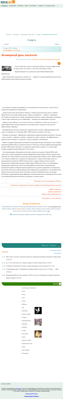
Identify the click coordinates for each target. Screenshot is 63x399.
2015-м (53, 209)
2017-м (44, 209)
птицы (23, 330)
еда (22, 307)
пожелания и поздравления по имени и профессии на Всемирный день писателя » (36, 185)
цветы (23, 337)
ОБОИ (26, 5)
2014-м (58, 209)
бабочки (24, 304)
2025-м (4, 209)
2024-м (9, 209)
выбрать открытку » (55, 189)
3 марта (38, 34)
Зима (23, 291)
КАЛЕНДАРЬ (4, 5)
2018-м (39, 209)
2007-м (45, 211)
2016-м (48, 209)
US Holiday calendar (50, 5)
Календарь (16, 34)
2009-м (35, 211)
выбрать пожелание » (55, 192)
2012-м (20, 211)
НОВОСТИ (41, 5)
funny (23, 346)
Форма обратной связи (31, 393)
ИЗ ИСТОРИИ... (33, 5)
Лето (23, 297)
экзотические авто (26, 343)
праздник (24, 324)
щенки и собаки (26, 340)
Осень (23, 301)
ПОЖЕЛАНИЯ (12, 5)
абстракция (24, 353)
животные (24, 310)
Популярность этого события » (52, 198)
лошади (23, 317)
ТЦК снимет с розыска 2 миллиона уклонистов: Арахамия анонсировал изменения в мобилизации (33, 256)
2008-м (40, 211)
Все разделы (57, 253)
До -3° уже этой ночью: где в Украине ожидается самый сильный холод (26, 262)
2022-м (19, 209)
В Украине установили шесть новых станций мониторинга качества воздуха (27, 266)
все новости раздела (55, 250)
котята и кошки (26, 314)
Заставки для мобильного (28, 288)
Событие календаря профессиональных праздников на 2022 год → (31, 214)
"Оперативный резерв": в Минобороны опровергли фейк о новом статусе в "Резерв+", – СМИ (32, 269)
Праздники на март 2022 (27, 34)
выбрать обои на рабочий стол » (52, 194)
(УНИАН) (9, 259)
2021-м (24, 209)
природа (24, 327)
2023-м (14, 209)
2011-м (25, 211)
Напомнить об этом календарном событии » (48, 181)
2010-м (30, 211)
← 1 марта (5, 44)
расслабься (24, 333)
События (8, 34)
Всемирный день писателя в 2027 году (38, 206)
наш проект (18, 388)
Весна (23, 294)
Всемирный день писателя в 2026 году (14, 206)
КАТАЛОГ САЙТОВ (6, 384)
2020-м (29, 209)
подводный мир (26, 320)
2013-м (15, 211)
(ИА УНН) (52, 266)
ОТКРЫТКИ (20, 5)
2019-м (34, 209)
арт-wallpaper (25, 350)
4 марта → (57, 44)
